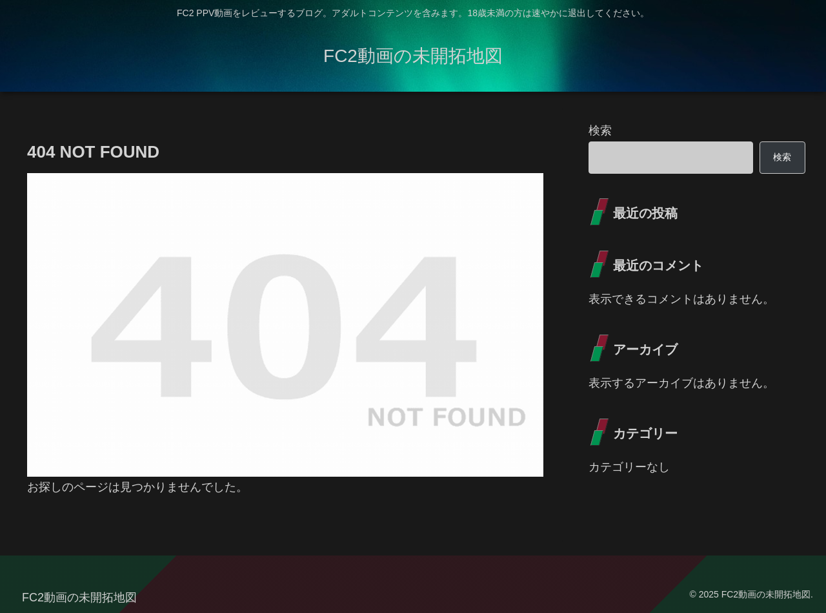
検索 (600, 130)
